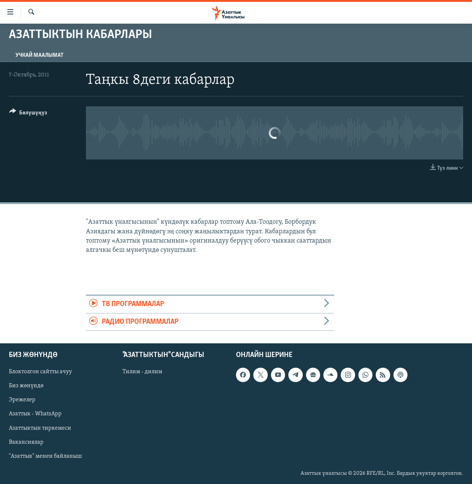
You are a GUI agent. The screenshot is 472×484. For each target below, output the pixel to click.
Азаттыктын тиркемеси (40, 428)
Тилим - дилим (142, 372)
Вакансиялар (26, 442)
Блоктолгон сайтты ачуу (40, 372)
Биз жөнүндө (26, 386)
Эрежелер (22, 400)
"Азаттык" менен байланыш (45, 456)
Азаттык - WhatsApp (35, 414)
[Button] (28, 113)
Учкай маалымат (39, 55)
